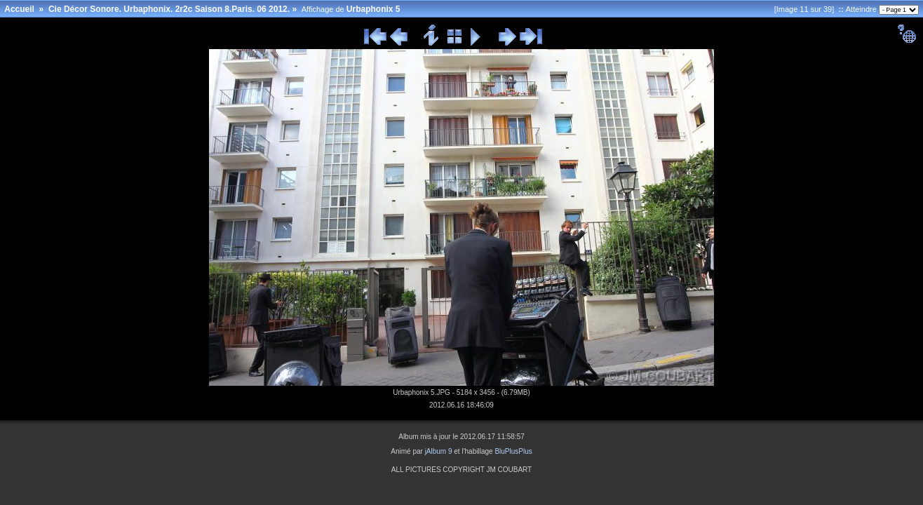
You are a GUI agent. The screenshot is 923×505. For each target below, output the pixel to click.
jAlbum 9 (438, 451)
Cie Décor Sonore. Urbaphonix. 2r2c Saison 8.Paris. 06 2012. (169, 9)
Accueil (19, 9)
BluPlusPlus (513, 451)
